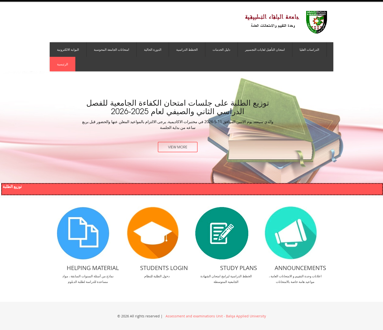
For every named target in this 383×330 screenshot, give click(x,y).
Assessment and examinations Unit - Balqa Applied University (215, 316)
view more (177, 146)
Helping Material (93, 268)
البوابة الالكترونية (68, 49)
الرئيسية (62, 64)
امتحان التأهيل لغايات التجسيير (265, 49)
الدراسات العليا (309, 49)
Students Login (164, 268)
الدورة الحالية (152, 49)
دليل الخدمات (221, 49)
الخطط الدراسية (187, 49)
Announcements (300, 268)
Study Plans (238, 268)
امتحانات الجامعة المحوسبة (111, 49)
